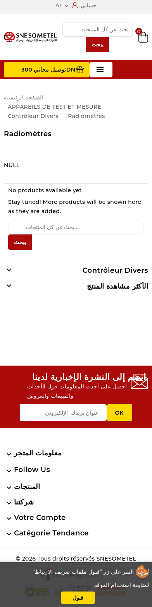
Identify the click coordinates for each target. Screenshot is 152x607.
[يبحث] (97, 29)
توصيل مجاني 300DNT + (52, 69)
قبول (78, 597)
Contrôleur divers (115, 270)
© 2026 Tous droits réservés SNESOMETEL (76, 558)
